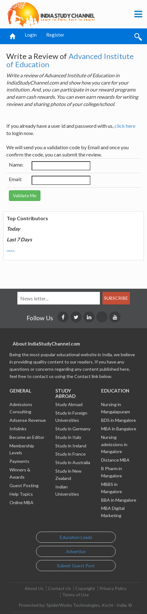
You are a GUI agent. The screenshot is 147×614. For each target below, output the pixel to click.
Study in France (70, 454)
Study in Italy (68, 437)
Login (31, 35)
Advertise (76, 551)
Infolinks (18, 428)
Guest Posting (24, 485)
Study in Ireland (70, 445)
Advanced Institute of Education (70, 60)
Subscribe (116, 298)
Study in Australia (72, 462)
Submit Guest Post (76, 565)
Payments (19, 461)
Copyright (85, 588)
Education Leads (76, 537)
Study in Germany (72, 428)
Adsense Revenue (27, 420)
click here (124, 126)
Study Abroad (69, 404)
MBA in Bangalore (118, 428)
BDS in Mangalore (118, 420)
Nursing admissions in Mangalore (114, 444)
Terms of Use (75, 594)
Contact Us (59, 588)
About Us (34, 588)
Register (55, 35)
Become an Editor (26, 437)
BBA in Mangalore (118, 500)
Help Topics (21, 494)
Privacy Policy (113, 588)
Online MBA (21, 502)
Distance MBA (115, 460)
